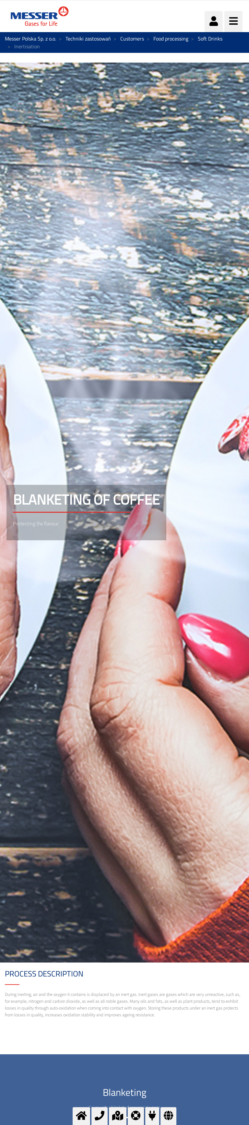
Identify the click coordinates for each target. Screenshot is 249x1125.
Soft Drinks (210, 38)
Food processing (170, 38)
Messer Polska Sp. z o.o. (30, 38)
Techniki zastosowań (88, 38)
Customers (132, 38)
